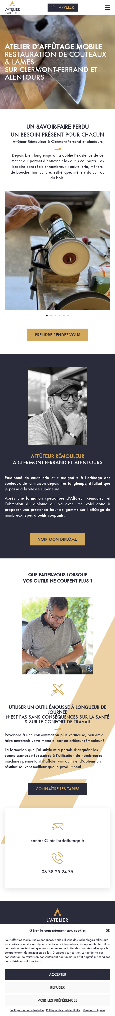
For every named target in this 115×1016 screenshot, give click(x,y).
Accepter (57, 974)
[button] (108, 930)
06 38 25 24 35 (57, 872)
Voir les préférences (58, 1000)
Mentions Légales (94, 1010)
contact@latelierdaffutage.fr (57, 841)
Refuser (57, 987)
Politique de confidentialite (27, 1010)
